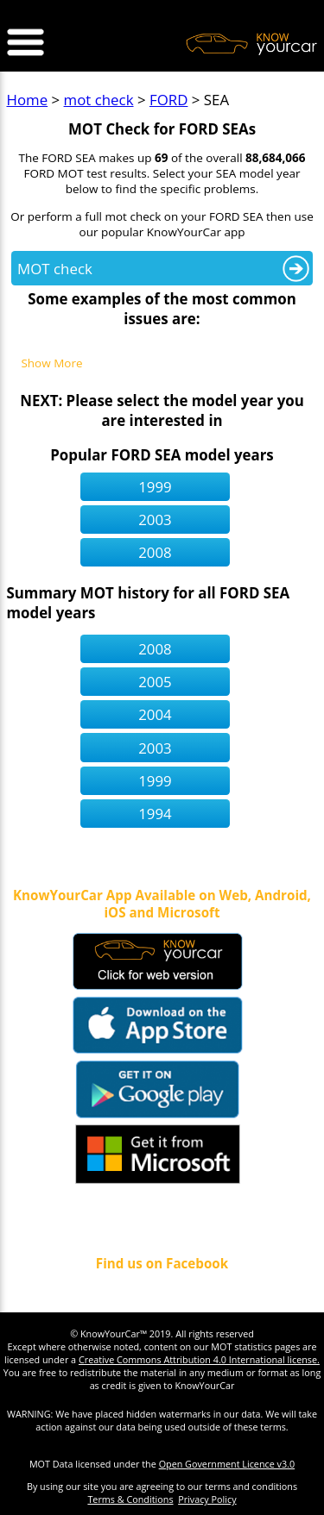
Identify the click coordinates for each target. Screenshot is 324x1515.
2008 (155, 552)
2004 (155, 714)
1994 (155, 813)
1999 (155, 487)
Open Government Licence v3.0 (227, 1463)
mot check (99, 100)
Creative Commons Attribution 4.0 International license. (199, 1359)
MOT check (54, 269)
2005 (155, 682)
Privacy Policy (207, 1499)
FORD (168, 100)
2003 (155, 519)
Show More (51, 364)
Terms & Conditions (130, 1499)
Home (27, 100)
